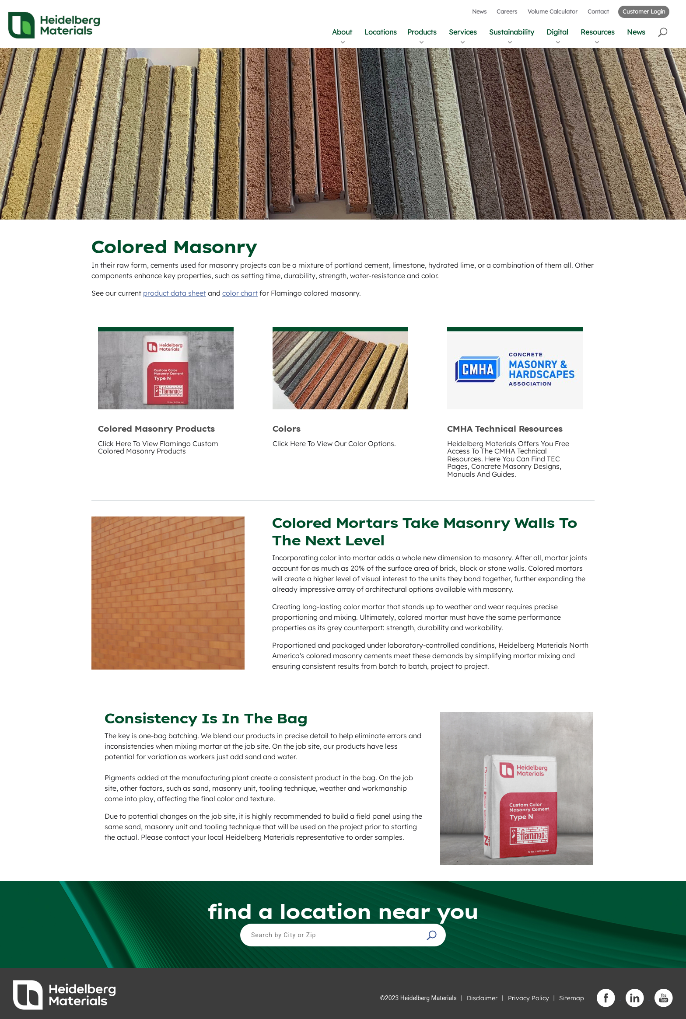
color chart (240, 293)
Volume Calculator (553, 11)
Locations (380, 32)
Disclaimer (482, 998)
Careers (507, 11)
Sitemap (571, 998)
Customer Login (644, 11)
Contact (598, 11)
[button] (663, 31)
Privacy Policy (528, 998)
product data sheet (174, 293)
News (479, 11)
